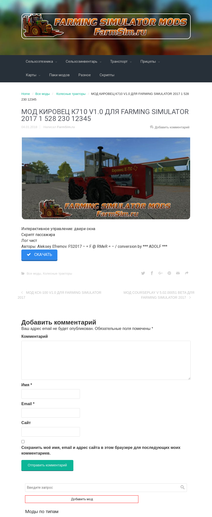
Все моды (42, 94)
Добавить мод (82, 499)
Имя (26, 385)
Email (27, 404)
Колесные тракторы (71, 94)
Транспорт (119, 61)
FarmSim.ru (66, 127)
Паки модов (59, 75)
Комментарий (34, 336)
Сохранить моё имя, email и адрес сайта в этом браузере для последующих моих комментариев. (100, 450)
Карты (31, 75)
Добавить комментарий (172, 127)
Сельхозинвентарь (82, 61)
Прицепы (148, 61)
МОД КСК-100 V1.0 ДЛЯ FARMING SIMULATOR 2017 (59, 295)
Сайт (26, 423)
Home (25, 94)
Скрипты (107, 75)
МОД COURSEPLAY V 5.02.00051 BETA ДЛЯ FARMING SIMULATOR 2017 (158, 295)
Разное (85, 75)
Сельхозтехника (40, 61)
